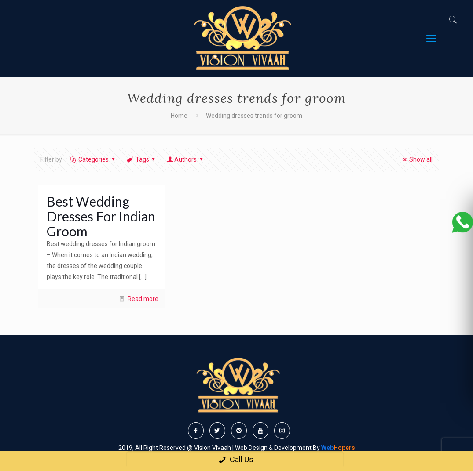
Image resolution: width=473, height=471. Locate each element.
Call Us (234, 459)
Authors (185, 159)
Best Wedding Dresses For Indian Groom (101, 216)
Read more (143, 298)
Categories (93, 159)
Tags (141, 159)
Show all (416, 159)
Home (179, 115)
